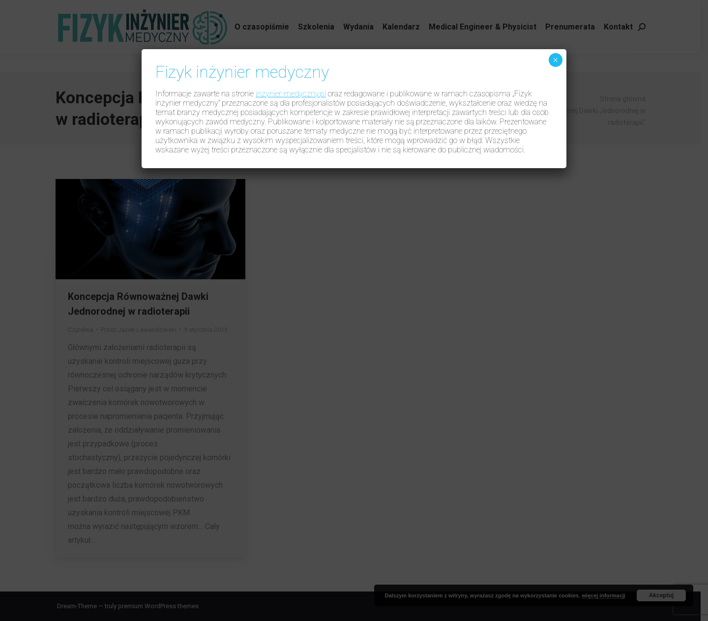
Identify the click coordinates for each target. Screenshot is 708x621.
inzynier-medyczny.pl (291, 93)
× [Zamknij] (555, 60)
